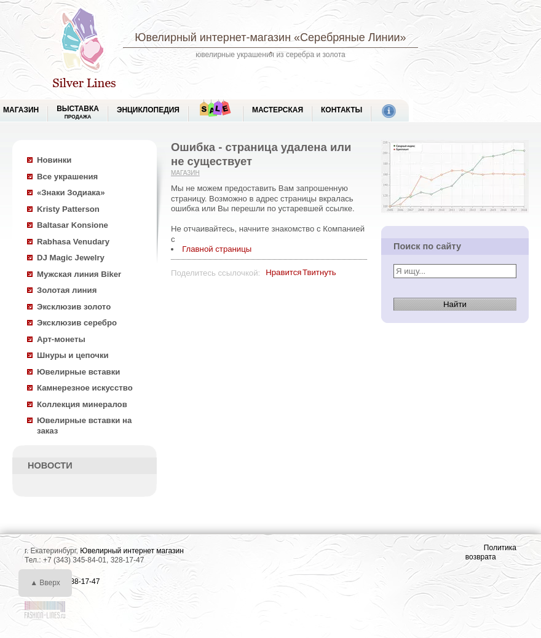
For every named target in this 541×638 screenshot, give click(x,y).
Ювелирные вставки (78, 371)
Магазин (185, 172)
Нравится (283, 272)
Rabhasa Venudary (73, 241)
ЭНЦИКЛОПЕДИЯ (148, 110)
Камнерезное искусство (85, 387)
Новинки (54, 160)
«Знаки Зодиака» (71, 192)
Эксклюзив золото (74, 306)
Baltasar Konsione (72, 225)
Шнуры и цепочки (73, 355)
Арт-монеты (61, 339)
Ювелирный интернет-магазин (213, 37)
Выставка (78, 112)
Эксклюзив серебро (77, 322)
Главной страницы (216, 249)
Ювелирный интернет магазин (132, 551)
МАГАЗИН (21, 110)
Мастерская (277, 110)
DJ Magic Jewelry (71, 257)
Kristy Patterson (68, 209)
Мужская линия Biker (79, 274)
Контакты (341, 110)
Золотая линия (67, 290)
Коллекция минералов (82, 404)
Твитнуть (319, 272)
